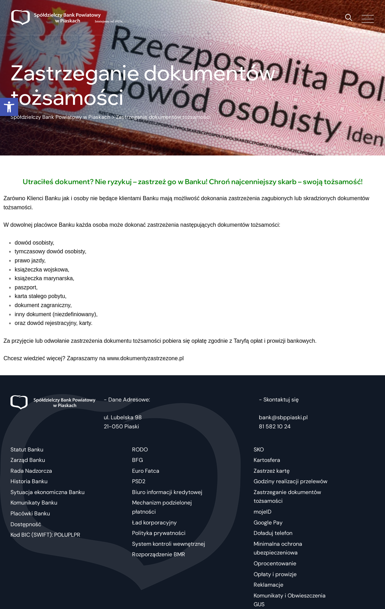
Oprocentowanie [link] (275, 563)
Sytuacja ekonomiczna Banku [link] (47, 492)
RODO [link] (140, 449)
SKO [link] (259, 449)
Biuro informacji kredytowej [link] (167, 492)
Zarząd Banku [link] (27, 460)
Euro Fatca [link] (145, 470)
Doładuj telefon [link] (273, 533)
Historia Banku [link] (29, 481)
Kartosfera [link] (267, 460)
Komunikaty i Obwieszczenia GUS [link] (290, 600)
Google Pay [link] (268, 522)
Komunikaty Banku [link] (33, 502)
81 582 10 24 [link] (275, 426)
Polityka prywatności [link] (159, 533)
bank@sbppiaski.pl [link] (283, 417)
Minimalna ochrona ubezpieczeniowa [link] (278, 548)
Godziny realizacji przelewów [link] (290, 481)
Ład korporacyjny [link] (154, 522)
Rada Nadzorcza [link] (31, 470)
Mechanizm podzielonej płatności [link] (162, 507)
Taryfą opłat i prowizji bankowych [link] (274, 341)
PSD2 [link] (138, 481)
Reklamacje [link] (268, 584)
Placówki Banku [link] (30, 513)
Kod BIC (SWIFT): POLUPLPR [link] (45, 534)
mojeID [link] (262, 511)
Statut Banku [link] (26, 449)
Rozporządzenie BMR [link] (158, 554)
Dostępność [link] (25, 524)
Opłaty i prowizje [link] (275, 574)
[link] (9, 107)
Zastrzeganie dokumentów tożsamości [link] (287, 496)
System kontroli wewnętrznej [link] (168, 544)
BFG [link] (137, 460)
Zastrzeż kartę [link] (272, 470)
